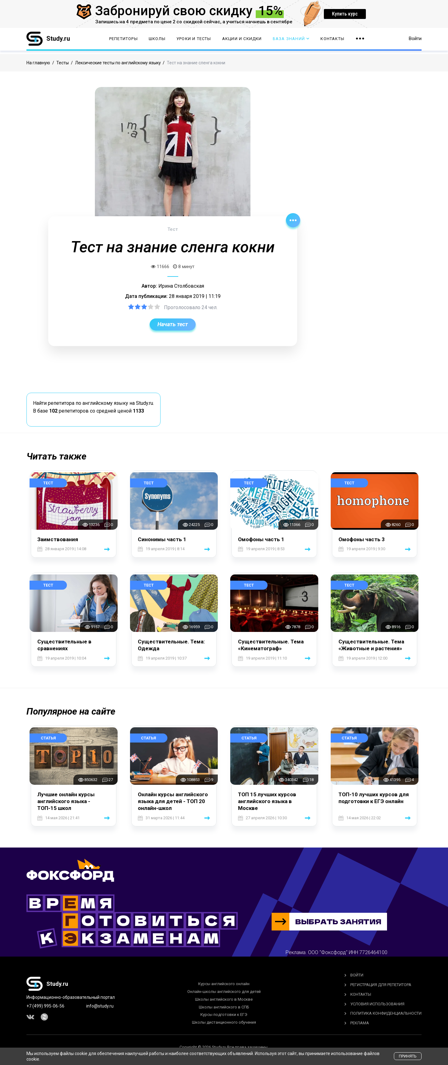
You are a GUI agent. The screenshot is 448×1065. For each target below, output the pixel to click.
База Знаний (291, 40)
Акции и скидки (242, 40)
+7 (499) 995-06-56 (45, 1005)
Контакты (332, 40)
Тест (48, 483)
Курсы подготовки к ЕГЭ (223, 1014)
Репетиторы (123, 40)
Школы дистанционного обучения (224, 1022)
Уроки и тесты (193, 40)
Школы (157, 40)
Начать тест (172, 324)
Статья (48, 738)
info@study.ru (100, 1005)
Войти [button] (415, 40)
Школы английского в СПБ (224, 1007)
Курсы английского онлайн (224, 983)
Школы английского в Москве (224, 999)
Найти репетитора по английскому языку (80, 403)
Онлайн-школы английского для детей (224, 991)
